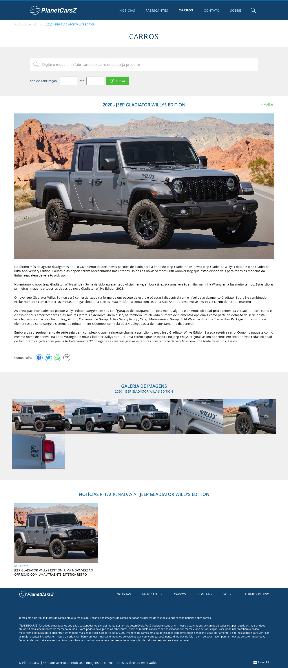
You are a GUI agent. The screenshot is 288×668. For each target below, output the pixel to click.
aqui (73, 267)
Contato (212, 10)
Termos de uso (257, 594)
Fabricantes (157, 10)
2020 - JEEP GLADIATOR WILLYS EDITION (70, 24)
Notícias (127, 10)
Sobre (235, 10)
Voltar (269, 104)
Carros (186, 10)
